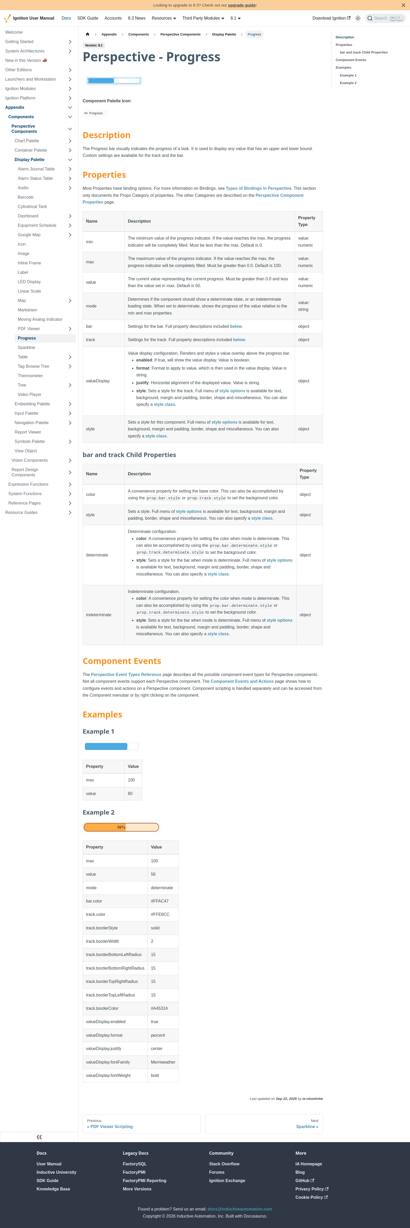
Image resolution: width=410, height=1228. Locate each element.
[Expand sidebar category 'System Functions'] (70, 494)
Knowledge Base (53, 1189)
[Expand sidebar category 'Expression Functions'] (70, 484)
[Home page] (88, 34)
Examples (343, 67)
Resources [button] (162, 18)
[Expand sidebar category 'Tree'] (70, 385)
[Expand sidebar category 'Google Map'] (70, 235)
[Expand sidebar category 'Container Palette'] (70, 150)
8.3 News (137, 18)
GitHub (304, 1180)
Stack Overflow (224, 1164)
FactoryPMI (134, 1172)
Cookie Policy (311, 1197)
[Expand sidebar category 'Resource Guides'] (70, 512)
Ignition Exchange (227, 1180)
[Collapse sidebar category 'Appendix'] (70, 107)
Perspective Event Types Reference (126, 674)
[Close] (403, 5)
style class (164, 404)
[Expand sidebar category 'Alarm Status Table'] (70, 178)
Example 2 (348, 83)
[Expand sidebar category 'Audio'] (70, 188)
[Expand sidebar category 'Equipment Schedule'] (70, 225)
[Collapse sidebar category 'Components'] (70, 117)
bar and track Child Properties (364, 52)
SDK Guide (87, 18)
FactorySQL (135, 1164)
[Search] (385, 18)
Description (345, 37)
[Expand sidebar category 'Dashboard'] (70, 216)
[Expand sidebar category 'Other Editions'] (70, 70)
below (236, 326)
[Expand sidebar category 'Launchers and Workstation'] (70, 79)
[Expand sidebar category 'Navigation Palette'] (70, 423)
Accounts (113, 18)
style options (232, 391)
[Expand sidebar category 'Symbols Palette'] (70, 441)
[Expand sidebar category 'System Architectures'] (70, 51)
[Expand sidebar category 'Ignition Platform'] (70, 98)
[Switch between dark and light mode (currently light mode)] (358, 18)
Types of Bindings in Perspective (258, 188)
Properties (344, 45)
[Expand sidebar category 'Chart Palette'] (70, 141)
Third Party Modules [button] (201, 18)
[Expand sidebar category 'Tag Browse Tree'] (70, 366)
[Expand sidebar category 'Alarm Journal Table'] (70, 169)
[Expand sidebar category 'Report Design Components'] (70, 472)
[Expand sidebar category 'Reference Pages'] (70, 503)
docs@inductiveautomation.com (240, 1209)
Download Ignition (331, 18)
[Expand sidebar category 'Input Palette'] (70, 413)
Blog (300, 1172)
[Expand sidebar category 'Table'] (70, 357)
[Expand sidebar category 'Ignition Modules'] (70, 89)
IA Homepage (308, 1164)
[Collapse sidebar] (39, 1137)
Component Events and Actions (242, 681)
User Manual (49, 1164)
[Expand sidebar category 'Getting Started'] (70, 42)
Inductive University (56, 1172)
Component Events (351, 60)
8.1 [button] (233, 18)
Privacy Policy (312, 1189)
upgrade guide (241, 5)
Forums (217, 1172)
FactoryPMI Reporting (144, 1180)
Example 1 (348, 75)
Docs (66, 18)
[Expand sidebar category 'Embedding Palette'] (70, 404)
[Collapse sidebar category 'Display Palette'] (70, 160)
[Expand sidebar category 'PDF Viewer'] (70, 329)
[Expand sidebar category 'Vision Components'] (70, 460)
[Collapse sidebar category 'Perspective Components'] (70, 129)
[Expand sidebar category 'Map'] (70, 300)
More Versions (137, 1189)
